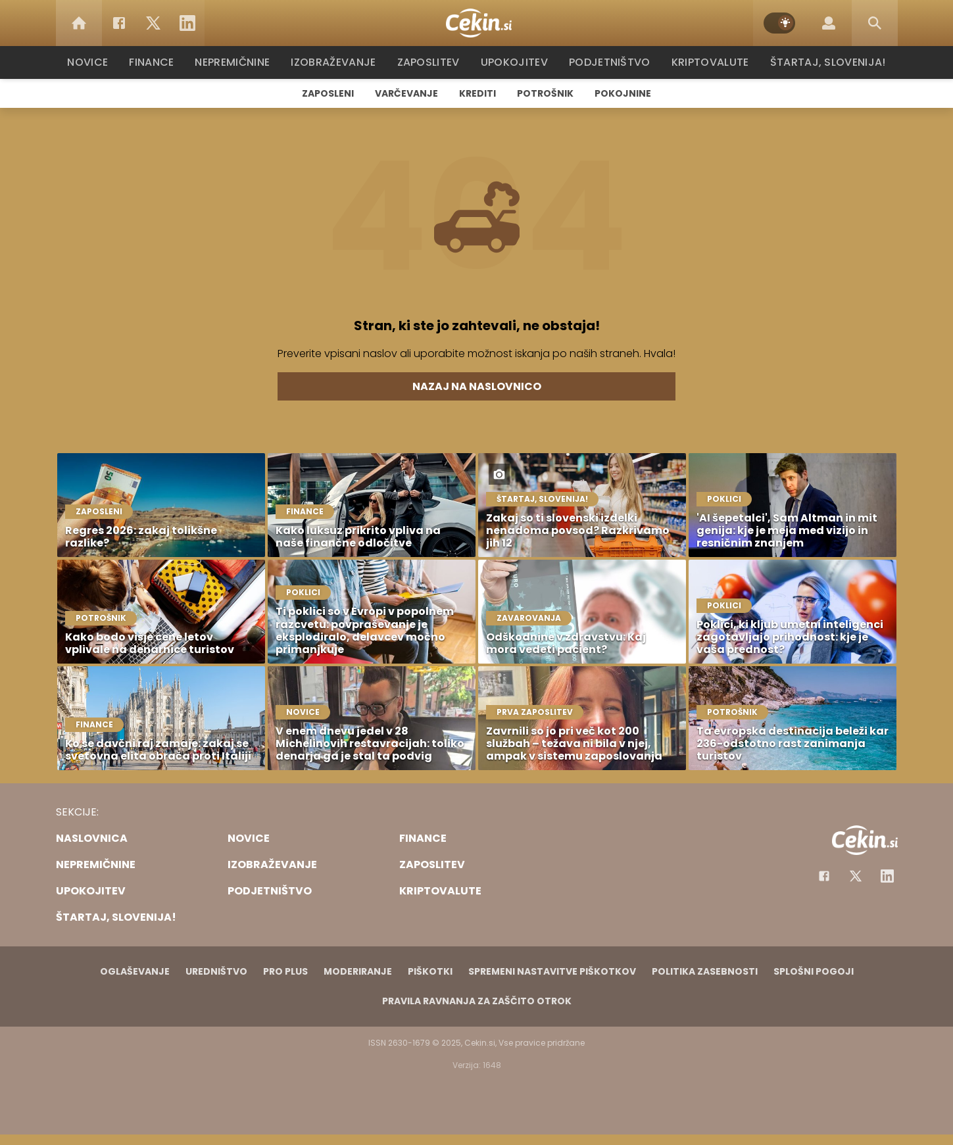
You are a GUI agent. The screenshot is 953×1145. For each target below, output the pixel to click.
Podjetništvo (610, 62)
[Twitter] (153, 23)
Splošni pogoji (813, 971)
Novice (94, 62)
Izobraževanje (340, 62)
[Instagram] (887, 876)
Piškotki (430, 971)
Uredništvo (216, 971)
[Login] (829, 23)
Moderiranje (358, 971)
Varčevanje (406, 93)
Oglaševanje (135, 971)
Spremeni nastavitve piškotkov (552, 971)
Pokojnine (623, 93)
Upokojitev (517, 62)
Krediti (477, 93)
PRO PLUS (285, 971)
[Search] (875, 23)
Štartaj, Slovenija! (823, 62)
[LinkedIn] (187, 23)
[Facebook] (119, 23)
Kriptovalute (708, 62)
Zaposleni (328, 93)
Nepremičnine (240, 62)
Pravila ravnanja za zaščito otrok (477, 1001)
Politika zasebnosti (705, 971)
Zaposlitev (433, 62)
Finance (158, 62)
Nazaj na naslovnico (476, 386)
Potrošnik (545, 93)
